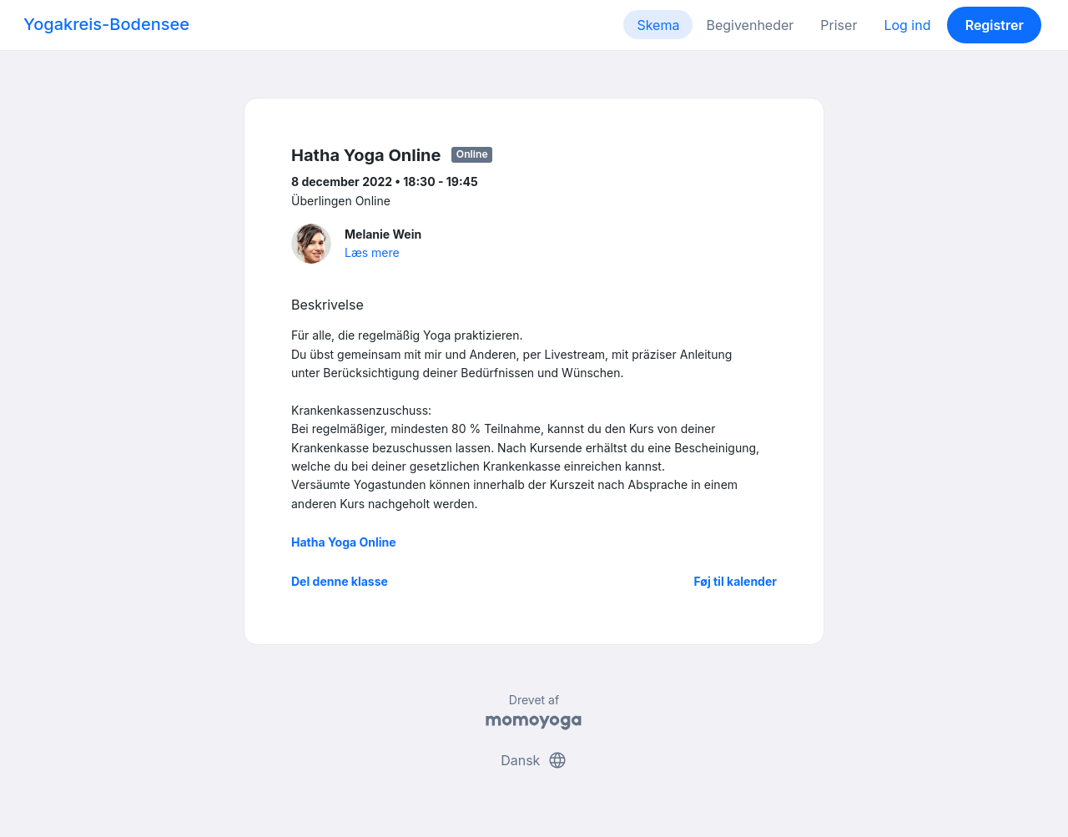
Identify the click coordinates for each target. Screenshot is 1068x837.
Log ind (907, 25)
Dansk (534, 760)
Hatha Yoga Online (343, 542)
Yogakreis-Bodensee (106, 24)
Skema (658, 25)
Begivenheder (749, 25)
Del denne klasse (339, 581)
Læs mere (372, 252)
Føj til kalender (735, 581)
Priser (838, 25)
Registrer (994, 25)
